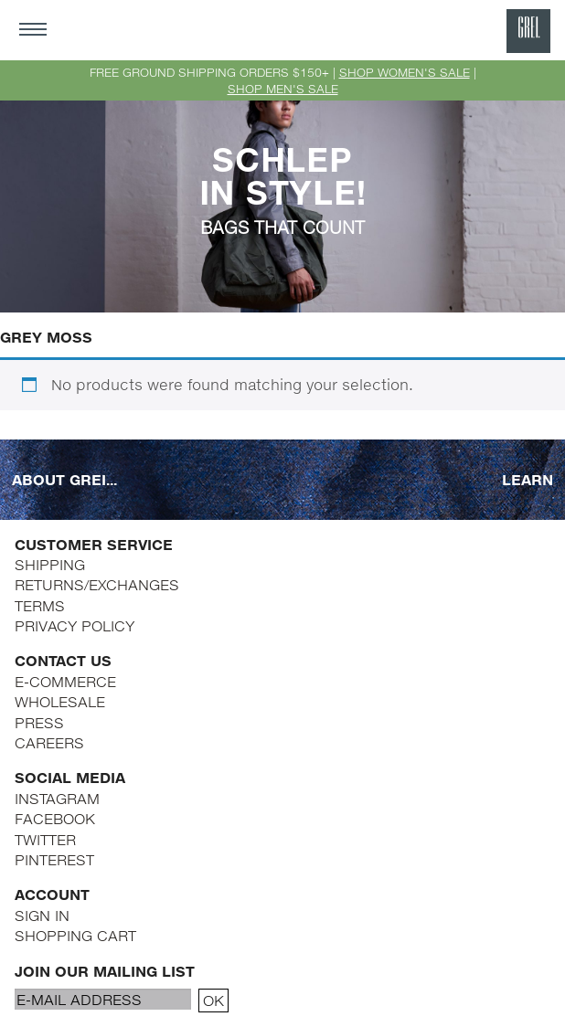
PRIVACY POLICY (74, 625)
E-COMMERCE (65, 681)
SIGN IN (42, 915)
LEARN (527, 478)
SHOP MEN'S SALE (283, 88)
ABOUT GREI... (64, 478)
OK (213, 1000)
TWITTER (45, 839)
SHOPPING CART (75, 935)
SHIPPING (50, 564)
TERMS (40, 605)
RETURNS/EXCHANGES (97, 584)
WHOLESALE (60, 701)
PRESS (39, 722)
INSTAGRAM (57, 798)
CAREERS (49, 742)
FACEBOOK (55, 818)
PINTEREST (54, 859)
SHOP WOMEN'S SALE (404, 72)
